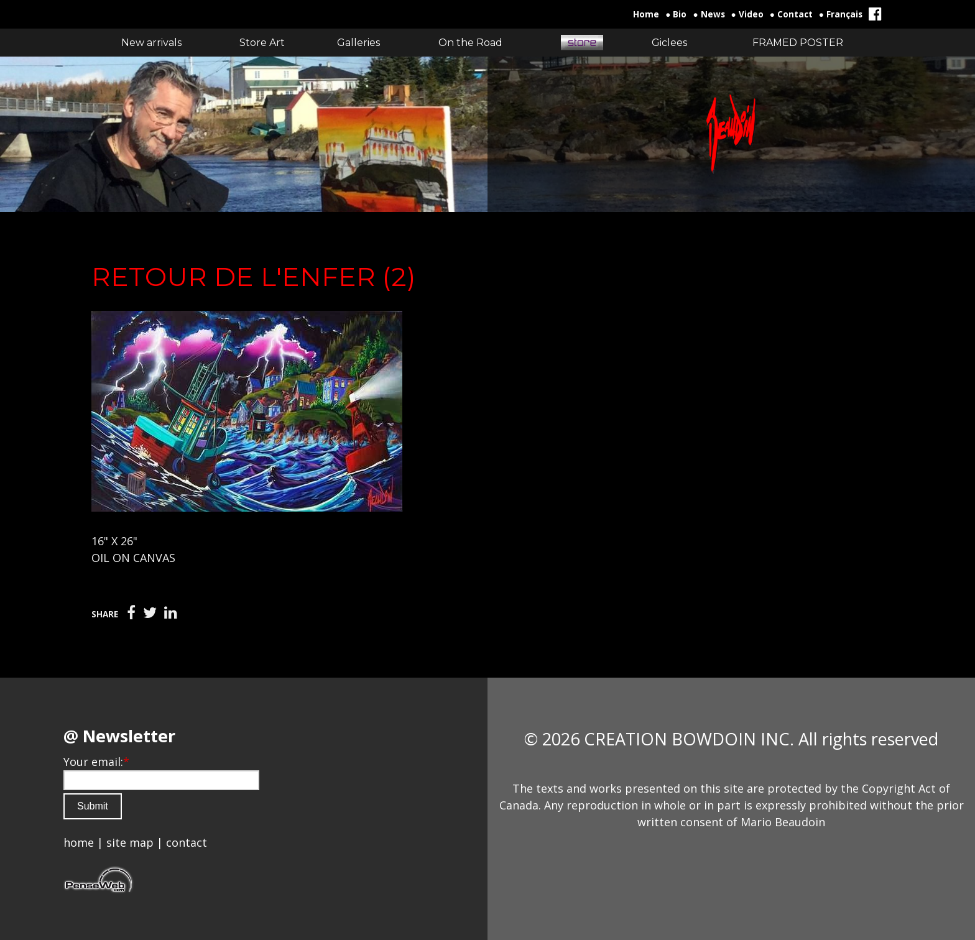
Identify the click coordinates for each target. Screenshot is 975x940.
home (78, 842)
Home (646, 14)
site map (130, 842)
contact (186, 842)
